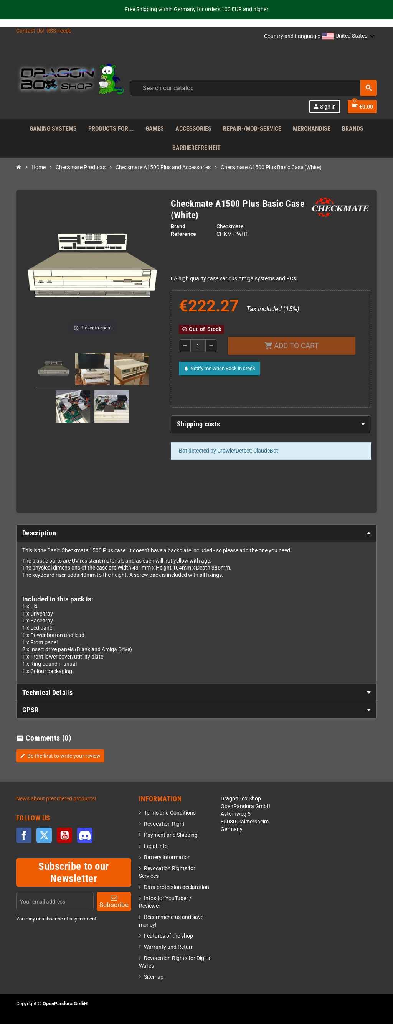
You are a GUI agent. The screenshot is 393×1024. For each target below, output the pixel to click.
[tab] (271, 424)
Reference (183, 234)
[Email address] (55, 901)
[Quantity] (198, 346)
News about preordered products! (56, 798)
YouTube (64, 835)
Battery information (167, 857)
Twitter (44, 835)
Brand (178, 226)
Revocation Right (164, 824)
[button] (348, 36)
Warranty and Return (169, 947)
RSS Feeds (58, 31)
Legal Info (156, 846)
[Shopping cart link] (362, 106)
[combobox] (253, 88)
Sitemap (153, 977)
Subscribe (114, 901)
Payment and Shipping (171, 835)
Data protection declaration (176, 887)
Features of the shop (168, 936)
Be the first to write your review (60, 756)
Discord (84, 835)
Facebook (23, 835)
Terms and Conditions (170, 813)
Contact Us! (30, 31)
